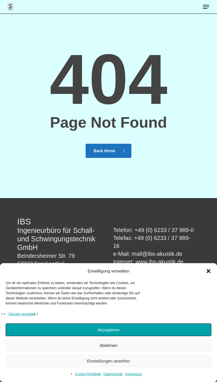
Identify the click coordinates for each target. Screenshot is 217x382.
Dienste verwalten (21, 314)
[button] (208, 271)
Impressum (133, 374)
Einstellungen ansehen (108, 361)
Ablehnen (108, 345)
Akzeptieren (108, 329)
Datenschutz (112, 374)
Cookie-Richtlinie (88, 374)
